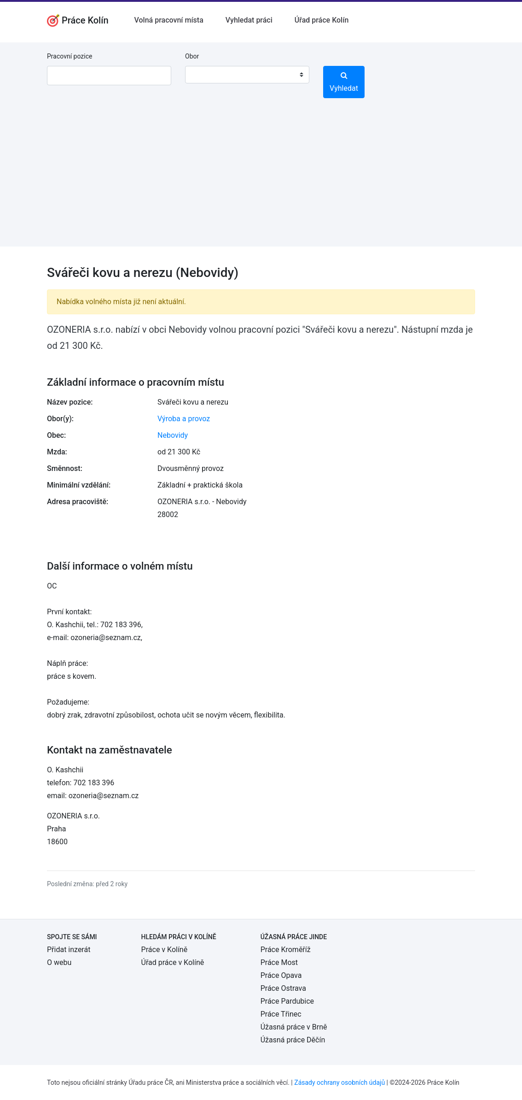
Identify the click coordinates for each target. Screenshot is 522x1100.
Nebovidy (172, 435)
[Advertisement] (261, 182)
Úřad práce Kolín (322, 20)
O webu (59, 962)
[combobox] (247, 74)
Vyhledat (344, 82)
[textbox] (204, 74)
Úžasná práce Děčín (293, 1039)
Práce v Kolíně (164, 949)
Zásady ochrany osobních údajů (339, 1082)
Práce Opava (281, 975)
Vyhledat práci (249, 20)
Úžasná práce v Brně (294, 1027)
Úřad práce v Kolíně (172, 962)
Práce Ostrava (283, 988)
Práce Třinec (281, 1014)
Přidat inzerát (68, 949)
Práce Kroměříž (286, 949)
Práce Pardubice (287, 1001)
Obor (192, 56)
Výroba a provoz (183, 418)
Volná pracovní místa (168, 20)
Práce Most (279, 962)
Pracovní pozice (69, 56)
